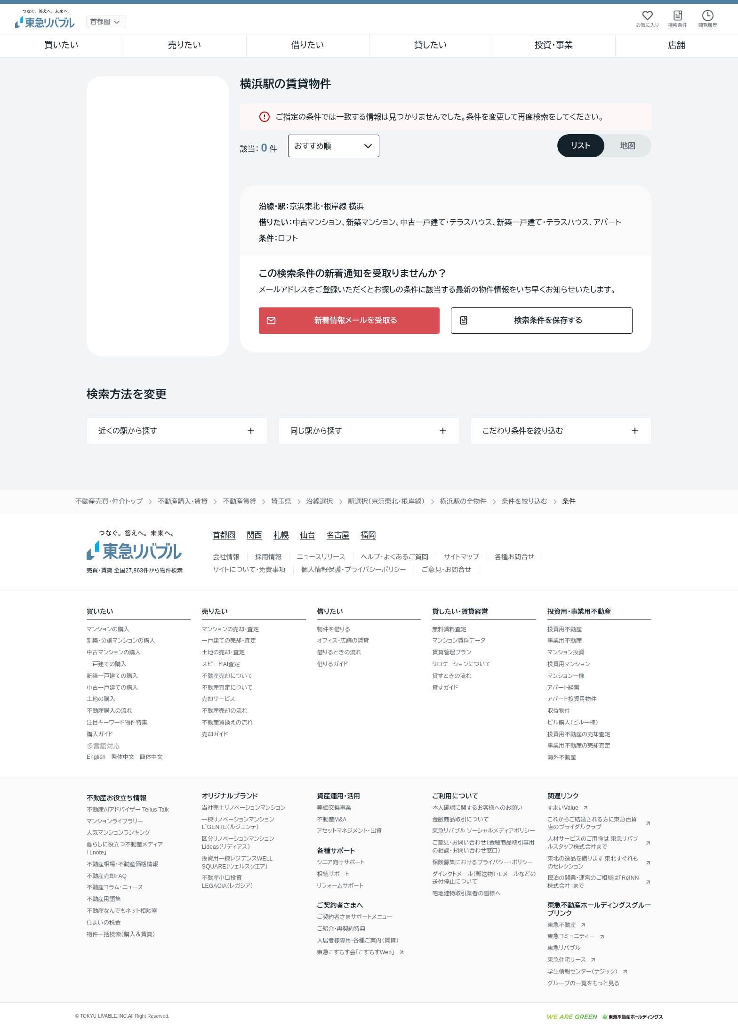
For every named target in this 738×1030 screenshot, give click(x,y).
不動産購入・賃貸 (183, 501)
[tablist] (604, 145)
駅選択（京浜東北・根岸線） (386, 501)
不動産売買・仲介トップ (109, 501)
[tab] (580, 145)
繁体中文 (122, 757)
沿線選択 (319, 501)
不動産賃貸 (239, 501)
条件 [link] (569, 501)
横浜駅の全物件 (463, 501)
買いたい (61, 45)
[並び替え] (333, 146)
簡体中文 (151, 757)
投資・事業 (553, 45)
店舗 (676, 45)
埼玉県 (281, 501)
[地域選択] (106, 22)
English (96, 757)
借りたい (307, 45)
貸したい (430, 45)
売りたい (184, 45)
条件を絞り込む (524, 501)
